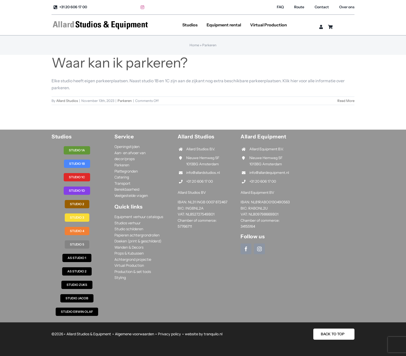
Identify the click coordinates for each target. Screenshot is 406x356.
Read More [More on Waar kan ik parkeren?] (345, 101)
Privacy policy (169, 333)
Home (194, 45)
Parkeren (125, 101)
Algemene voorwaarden (134, 333)
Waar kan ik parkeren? (119, 63)
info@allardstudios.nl (203, 172)
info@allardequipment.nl (269, 172)
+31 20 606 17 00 (199, 181)
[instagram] (142, 7)
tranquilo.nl (213, 333)
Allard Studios (67, 101)
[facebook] (246, 248)
